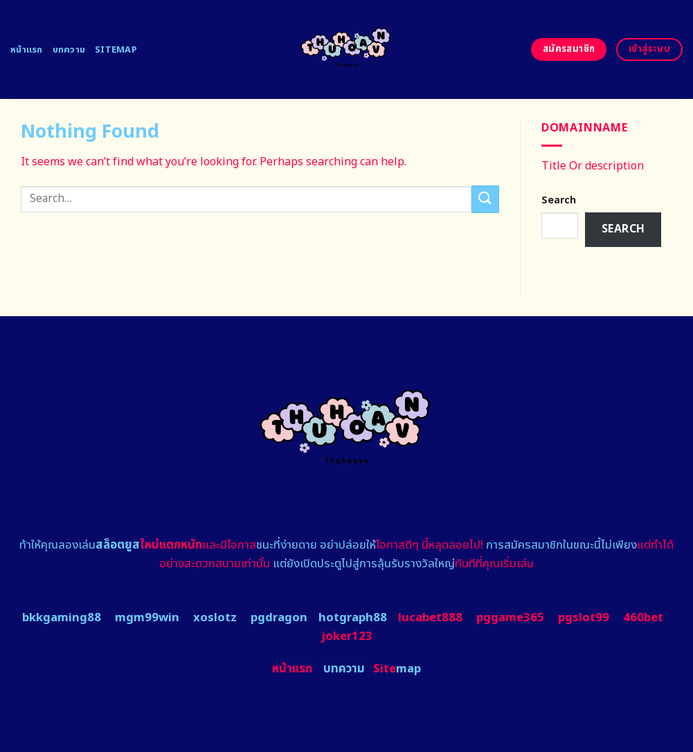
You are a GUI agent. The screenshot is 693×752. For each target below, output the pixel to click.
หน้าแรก (26, 50)
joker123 (346, 636)
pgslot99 (583, 618)
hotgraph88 (352, 618)
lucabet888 (430, 618)
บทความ (69, 50)
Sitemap (116, 50)
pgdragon (279, 618)
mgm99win (147, 618)
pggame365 (510, 618)
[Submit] (485, 198)
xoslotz (215, 618)
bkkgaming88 (61, 618)
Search (558, 200)
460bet (643, 618)
